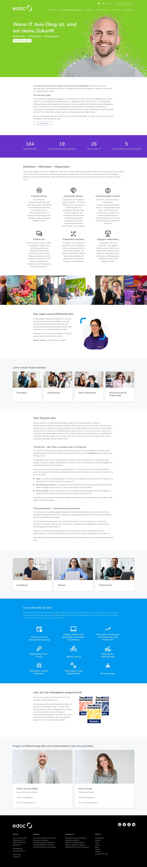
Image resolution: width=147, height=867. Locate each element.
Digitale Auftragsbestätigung (74, 843)
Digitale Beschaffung (72, 840)
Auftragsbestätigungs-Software (43, 843)
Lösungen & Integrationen (70, 10)
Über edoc (127, 10)
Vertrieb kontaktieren (125, 3)
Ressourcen (101, 10)
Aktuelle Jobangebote (22, 41)
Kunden (88, 10)
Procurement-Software (40, 840)
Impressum (16, 857)
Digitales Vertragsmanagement (75, 845)
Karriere (115, 10)
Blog (96, 847)
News (97, 843)
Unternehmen (99, 838)
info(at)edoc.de (18, 849)
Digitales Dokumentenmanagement (77, 847)
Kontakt (97, 849)
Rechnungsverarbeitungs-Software (44, 838)
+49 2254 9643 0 (19, 851)
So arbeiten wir (42, 123)
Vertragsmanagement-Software (43, 845)
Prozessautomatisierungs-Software (44, 847)
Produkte (50, 10)
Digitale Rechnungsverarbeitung (75, 838)
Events (97, 845)
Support (97, 852)
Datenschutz (17, 855)
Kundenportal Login (101, 854)
